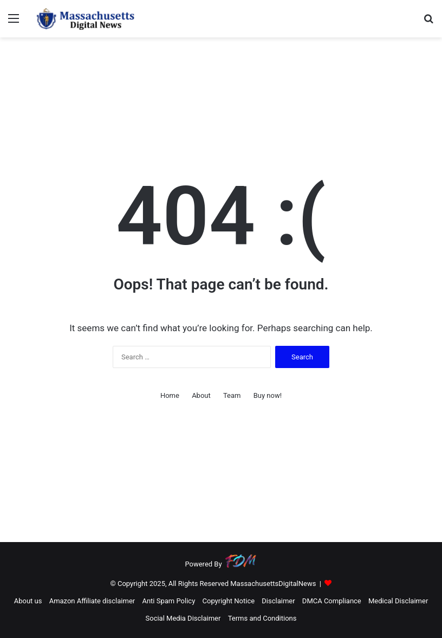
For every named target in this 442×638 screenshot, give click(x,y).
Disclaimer (278, 601)
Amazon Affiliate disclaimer (92, 601)
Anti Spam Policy (168, 601)
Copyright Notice (229, 601)
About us (28, 601)
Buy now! (267, 395)
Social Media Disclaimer (183, 618)
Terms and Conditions (262, 618)
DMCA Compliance (331, 601)
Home (169, 395)
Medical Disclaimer (398, 601)
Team (232, 395)
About (201, 395)
